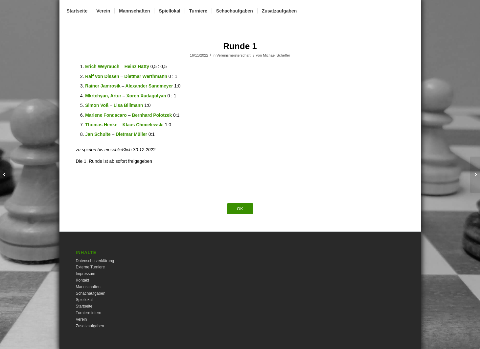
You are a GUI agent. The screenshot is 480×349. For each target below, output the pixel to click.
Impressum (85, 273)
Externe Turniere (90, 267)
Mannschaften (88, 287)
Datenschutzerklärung (95, 261)
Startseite (84, 306)
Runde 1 (240, 46)
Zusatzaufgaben (90, 326)
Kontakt (82, 280)
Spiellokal (84, 299)
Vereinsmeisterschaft (234, 55)
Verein (81, 319)
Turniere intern (89, 313)
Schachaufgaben (90, 293)
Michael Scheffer (276, 55)
